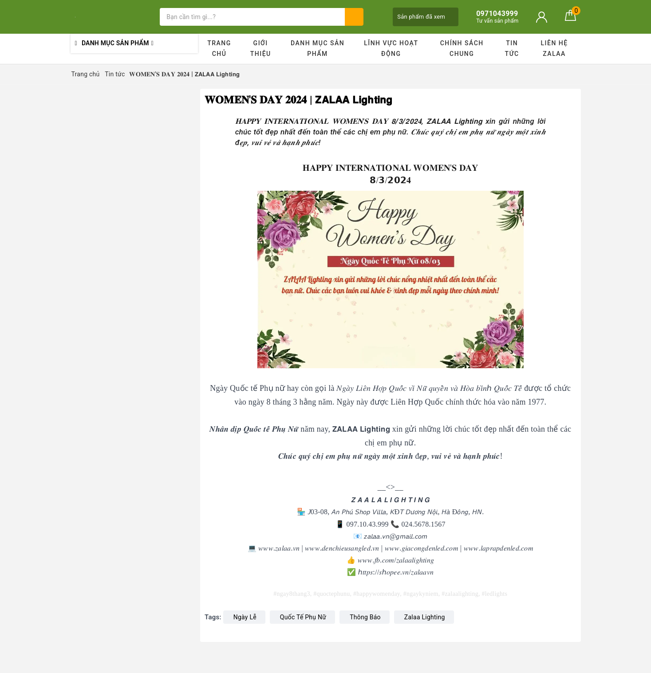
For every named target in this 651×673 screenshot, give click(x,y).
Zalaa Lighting (424, 617)
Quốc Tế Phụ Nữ (303, 617)
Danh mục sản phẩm (317, 48)
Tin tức (512, 48)
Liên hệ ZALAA (554, 48)
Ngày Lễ (244, 617)
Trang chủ (219, 48)
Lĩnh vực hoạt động (391, 48)
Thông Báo (365, 617)
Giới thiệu (260, 48)
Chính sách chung (462, 48)
